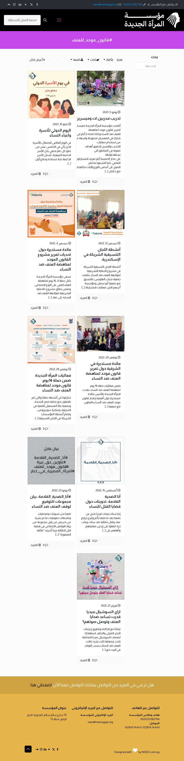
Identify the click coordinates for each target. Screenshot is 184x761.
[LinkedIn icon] (20, 4)
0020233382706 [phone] (132, 4)
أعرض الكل (38, 59)
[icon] (8, 4)
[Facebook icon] (37, 4)
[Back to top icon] (28, 749)
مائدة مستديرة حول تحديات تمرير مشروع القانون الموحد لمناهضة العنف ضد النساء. (54, 259)
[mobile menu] (59, 20)
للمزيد (83, 181)
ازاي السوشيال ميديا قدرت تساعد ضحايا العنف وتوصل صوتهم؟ (101, 617)
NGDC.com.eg (151, 752)
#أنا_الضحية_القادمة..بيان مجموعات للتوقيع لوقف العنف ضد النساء (50, 501)
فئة (108, 59)
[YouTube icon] (25, 4)
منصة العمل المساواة (22, 20)
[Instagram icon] (14, 4)
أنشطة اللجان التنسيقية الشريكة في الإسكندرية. (102, 254)
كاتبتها (76, 59)
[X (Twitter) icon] (31, 4)
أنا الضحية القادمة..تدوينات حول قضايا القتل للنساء (103, 501)
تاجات (93, 59)
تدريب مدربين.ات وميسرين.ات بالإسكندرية (85, 118)
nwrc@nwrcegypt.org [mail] (105, 4)
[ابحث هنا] (146, 66)
